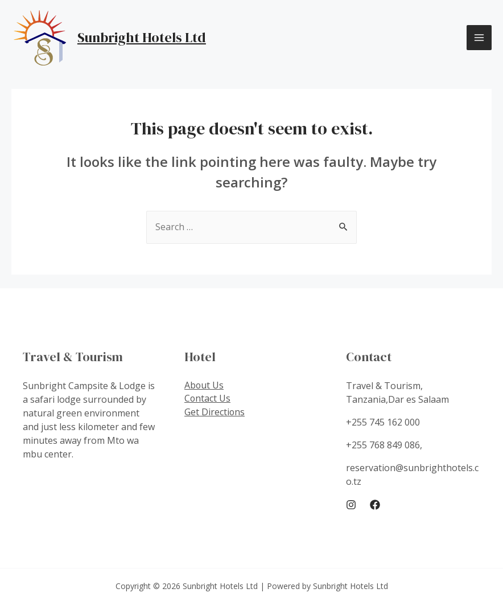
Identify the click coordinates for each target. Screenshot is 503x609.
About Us (204, 385)
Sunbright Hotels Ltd (141, 37)
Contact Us (207, 399)
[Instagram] (351, 505)
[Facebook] (375, 505)
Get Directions (214, 413)
